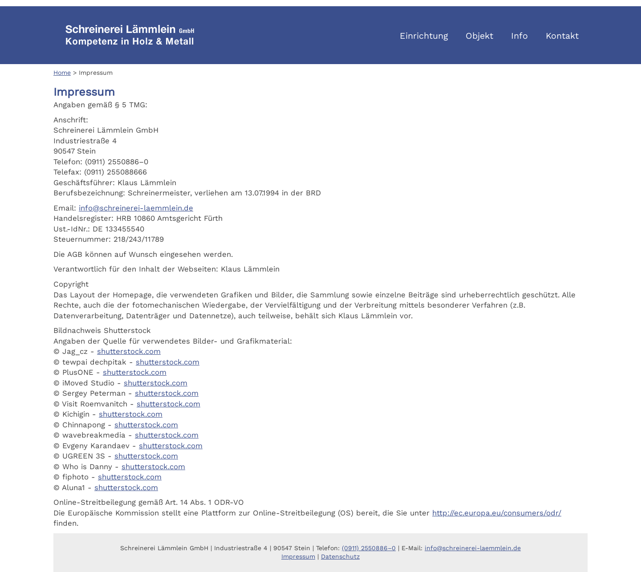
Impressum (298, 556)
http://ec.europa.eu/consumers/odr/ (496, 512)
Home (62, 72)
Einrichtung (424, 36)
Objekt (479, 36)
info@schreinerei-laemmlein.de (136, 207)
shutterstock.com (129, 351)
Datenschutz (340, 556)
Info (519, 36)
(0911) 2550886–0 (369, 548)
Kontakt (562, 36)
